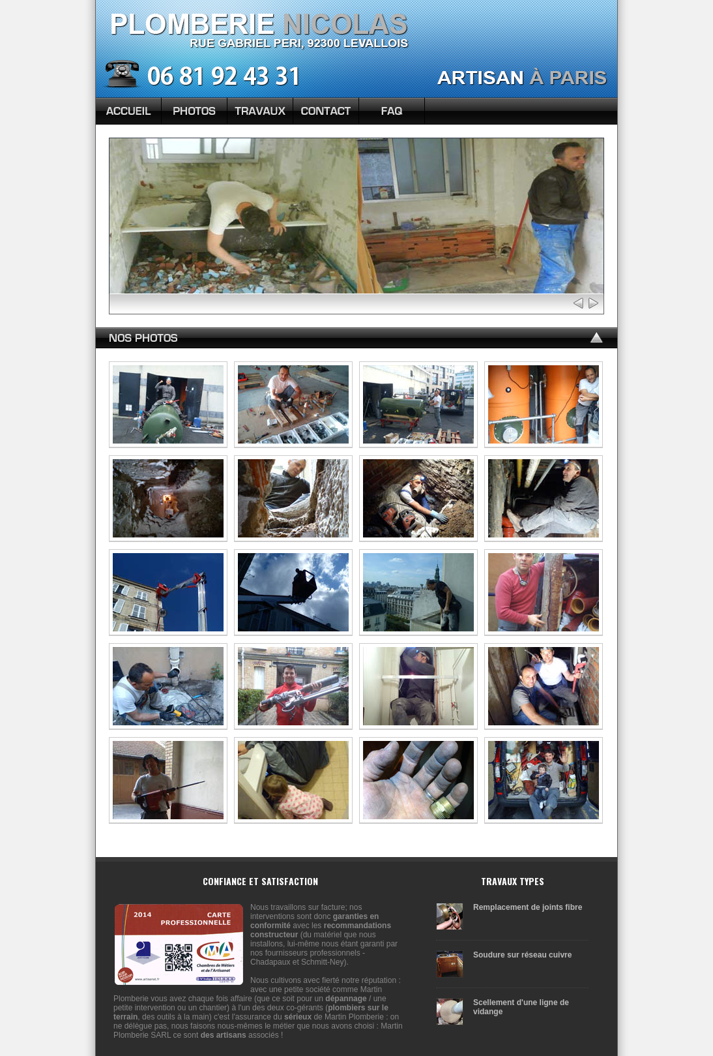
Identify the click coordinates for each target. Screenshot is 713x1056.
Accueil (128, 111)
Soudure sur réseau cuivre (522, 954)
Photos (194, 111)
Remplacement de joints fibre (527, 907)
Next (593, 303)
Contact (325, 111)
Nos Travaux (260, 111)
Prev (579, 303)
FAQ (391, 111)
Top (596, 338)
